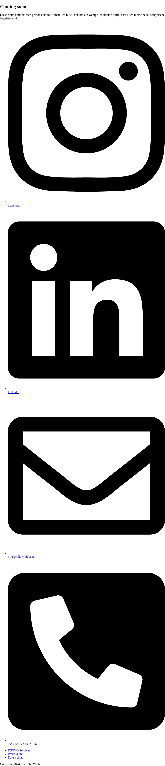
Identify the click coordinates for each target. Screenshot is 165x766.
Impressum (15, 754)
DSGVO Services (19, 750)
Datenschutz (15, 757)
